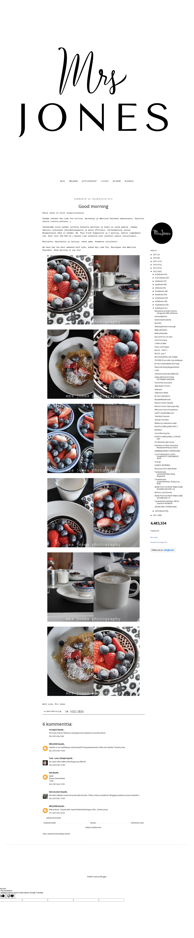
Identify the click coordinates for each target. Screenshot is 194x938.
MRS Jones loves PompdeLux (166, 409)
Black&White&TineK (163, 399)
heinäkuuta (159, 291)
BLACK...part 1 (160, 353)
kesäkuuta (159, 294)
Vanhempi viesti (137, 823)
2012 (155, 271)
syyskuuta (159, 284)
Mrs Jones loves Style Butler (166, 468)
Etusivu (93, 823)
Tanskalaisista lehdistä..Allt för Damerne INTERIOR (167, 502)
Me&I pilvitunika (161, 333)
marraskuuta (160, 278)
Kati (50, 773)
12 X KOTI (105, 181)
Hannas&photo (161, 316)
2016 (155, 258)
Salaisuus (158, 389)
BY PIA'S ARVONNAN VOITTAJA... (168, 364)
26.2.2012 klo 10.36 (57, 750)
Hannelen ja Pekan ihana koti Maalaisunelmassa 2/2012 (166, 446)
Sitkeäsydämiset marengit (165, 326)
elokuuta (159, 288)
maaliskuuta (160, 305)
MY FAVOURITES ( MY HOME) (166, 357)
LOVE (157, 370)
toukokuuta (160, 298)
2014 (155, 264)
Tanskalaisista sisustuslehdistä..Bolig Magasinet (165, 474)
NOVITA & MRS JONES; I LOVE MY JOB (168, 437)
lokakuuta (159, 281)
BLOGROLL (129, 181)
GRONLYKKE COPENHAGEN (166, 506)
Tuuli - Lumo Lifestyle (57, 758)
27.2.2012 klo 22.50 (57, 813)
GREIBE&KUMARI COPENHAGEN (167, 451)
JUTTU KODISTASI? (89, 181)
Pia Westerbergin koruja (164, 442)
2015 (155, 261)
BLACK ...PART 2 (161, 350)
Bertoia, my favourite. (163, 492)
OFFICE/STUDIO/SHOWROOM (166, 374)
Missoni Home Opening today (167, 406)
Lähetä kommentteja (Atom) (58, 834)
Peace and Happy (162, 347)
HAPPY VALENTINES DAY (164, 413)
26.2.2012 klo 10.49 (57, 765)
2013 (155, 268)
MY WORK (117, 181)
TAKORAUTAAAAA (162, 416)
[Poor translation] (10, 896)
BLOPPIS (158, 323)
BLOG (62, 181)
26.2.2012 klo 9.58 (56, 736)
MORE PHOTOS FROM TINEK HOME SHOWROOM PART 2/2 (169, 488)
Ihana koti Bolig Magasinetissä (167, 367)
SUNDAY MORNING (162, 465)
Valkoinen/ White (161, 393)
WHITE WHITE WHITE (163, 320)
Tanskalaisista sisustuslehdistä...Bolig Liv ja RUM (167, 481)
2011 (155, 515)
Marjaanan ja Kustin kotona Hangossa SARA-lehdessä (166, 312)
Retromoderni (55, 792)
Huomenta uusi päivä (163, 382)
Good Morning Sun (162, 433)
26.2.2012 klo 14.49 (57, 798)
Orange (158, 462)
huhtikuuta (159, 301)
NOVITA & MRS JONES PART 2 (166, 426)
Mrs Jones (154, 537)
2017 (155, 254)
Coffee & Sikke (160, 343)
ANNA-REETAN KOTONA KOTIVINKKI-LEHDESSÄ (165, 378)
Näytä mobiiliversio (93, 827)
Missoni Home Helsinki (164, 403)
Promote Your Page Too (158, 542)
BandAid (158, 430)
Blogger (103, 876)
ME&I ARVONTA (161, 330)
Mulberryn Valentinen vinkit (166, 423)
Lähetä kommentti (53, 818)
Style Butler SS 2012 (162, 386)
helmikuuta (159, 308)
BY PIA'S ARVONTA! (162, 396)
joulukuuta (159, 274)
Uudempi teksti (49, 823)
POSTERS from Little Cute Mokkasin (169, 360)
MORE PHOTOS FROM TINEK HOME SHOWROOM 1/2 (169, 497)
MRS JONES (73, 181)
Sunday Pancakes (162, 420)
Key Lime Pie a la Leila (163, 337)
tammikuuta (160, 511)
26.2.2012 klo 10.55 (57, 784)
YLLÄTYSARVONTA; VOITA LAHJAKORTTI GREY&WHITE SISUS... (167, 456)
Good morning (161, 340)
